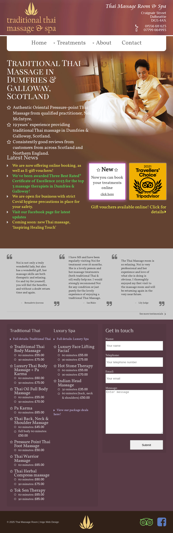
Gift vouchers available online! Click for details (128, 209)
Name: (109, 339)
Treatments (71, 43)
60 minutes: (31, 355)
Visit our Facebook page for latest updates (41, 214)
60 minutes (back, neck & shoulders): (77, 395)
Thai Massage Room (26, 522)
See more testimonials (151, 314)
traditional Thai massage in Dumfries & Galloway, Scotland (51, 133)
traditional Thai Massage (84, 298)
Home (39, 43)
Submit (146, 445)
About (103, 43)
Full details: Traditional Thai (32, 339)
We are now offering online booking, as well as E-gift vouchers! (46, 168)
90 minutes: (31, 360)
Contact (132, 43)
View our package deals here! (71, 412)
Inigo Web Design (49, 522)
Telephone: (112, 355)
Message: (111, 388)
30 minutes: (75, 389)
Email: (109, 372)
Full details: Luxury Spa (73, 339)
